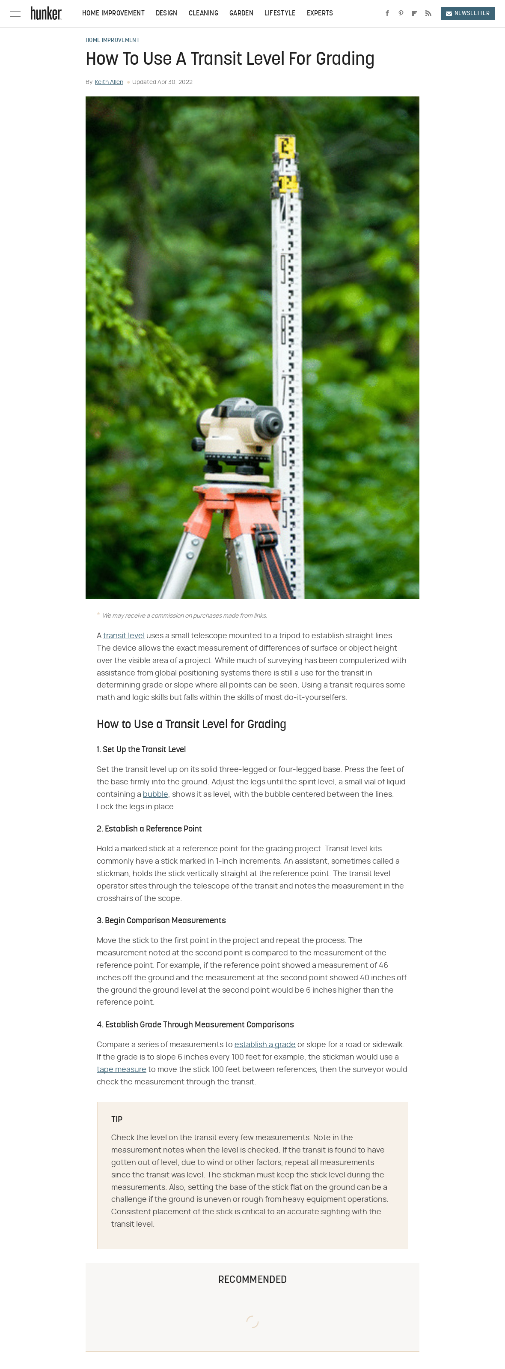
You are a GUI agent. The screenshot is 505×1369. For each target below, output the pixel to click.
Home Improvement (113, 13)
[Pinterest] (401, 13)
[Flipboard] (414, 13)
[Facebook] (387, 13)
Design (167, 13)
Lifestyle (280, 13)
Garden (241, 13)
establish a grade (265, 1045)
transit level (124, 636)
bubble (155, 795)
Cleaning (203, 13)
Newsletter (468, 13)
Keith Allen (109, 82)
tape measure (121, 1070)
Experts (320, 13)
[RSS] (428, 13)
